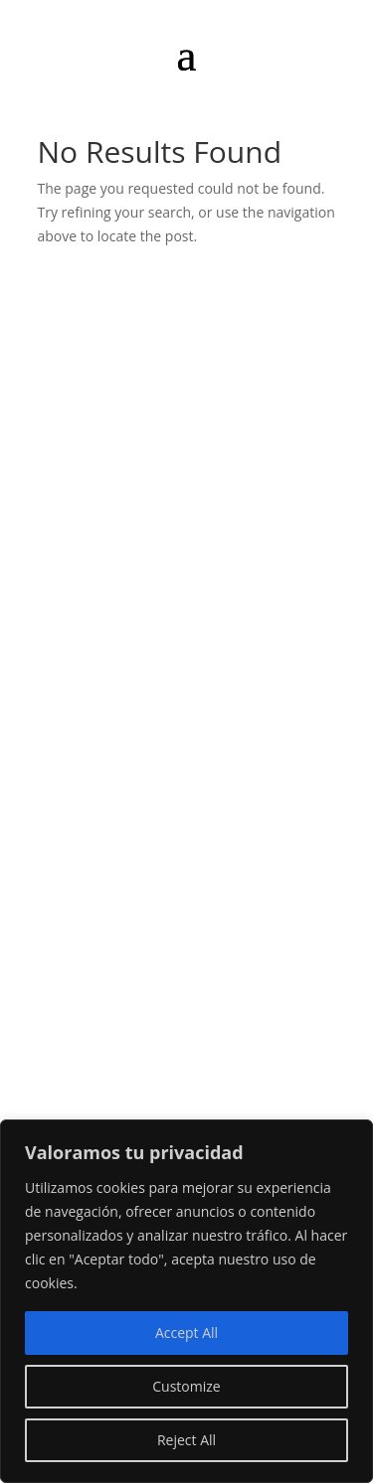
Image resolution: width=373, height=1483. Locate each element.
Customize (186, 1386)
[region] (186, 1301)
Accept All (186, 1332)
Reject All (186, 1439)
